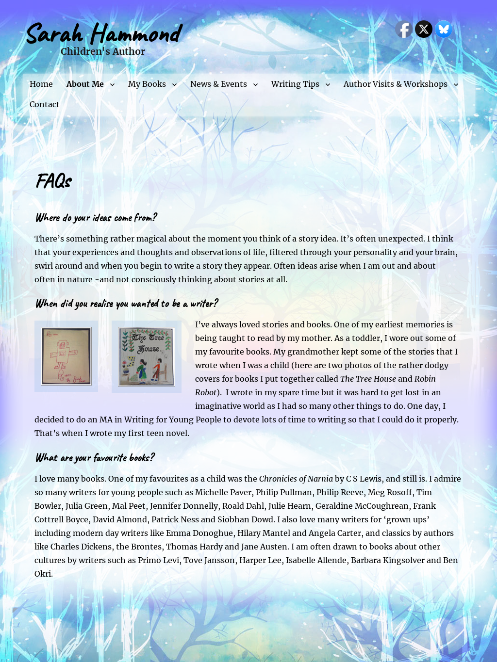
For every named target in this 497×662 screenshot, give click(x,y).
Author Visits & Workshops (395, 84)
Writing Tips (295, 84)
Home (41, 84)
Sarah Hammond (101, 33)
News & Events (218, 84)
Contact (45, 104)
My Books (147, 84)
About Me (85, 84)
